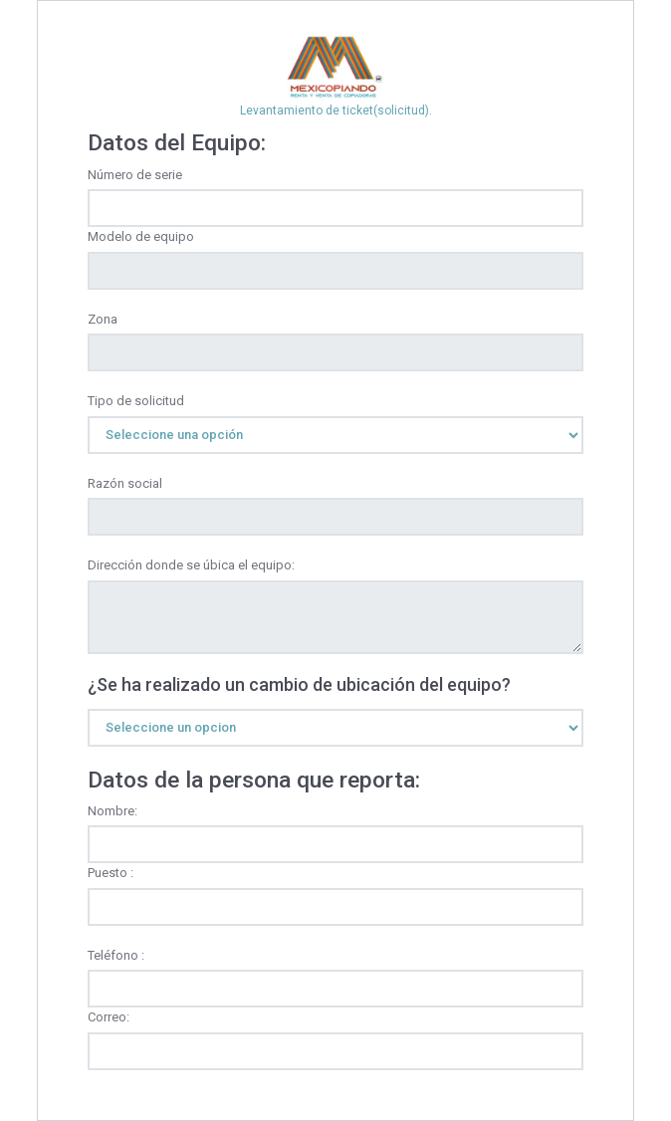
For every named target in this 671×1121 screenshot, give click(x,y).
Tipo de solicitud (136, 400)
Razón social (125, 483)
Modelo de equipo (141, 236)
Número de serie (135, 174)
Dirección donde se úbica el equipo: (191, 565)
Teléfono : (116, 955)
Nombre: (112, 810)
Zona (102, 319)
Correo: (108, 1016)
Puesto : (110, 872)
